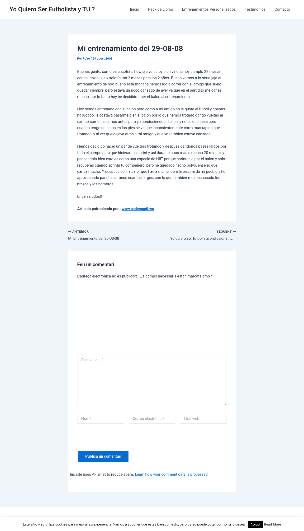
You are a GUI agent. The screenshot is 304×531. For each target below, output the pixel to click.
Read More (272, 524)
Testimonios (257, 9)
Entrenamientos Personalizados (212, 9)
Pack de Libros (165, 9)
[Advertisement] (152, 318)
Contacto (283, 9)
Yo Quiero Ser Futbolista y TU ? (52, 9)
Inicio (140, 9)
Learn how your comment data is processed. (172, 474)
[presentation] (113, 441)
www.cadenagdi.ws (138, 209)
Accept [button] (255, 524)
